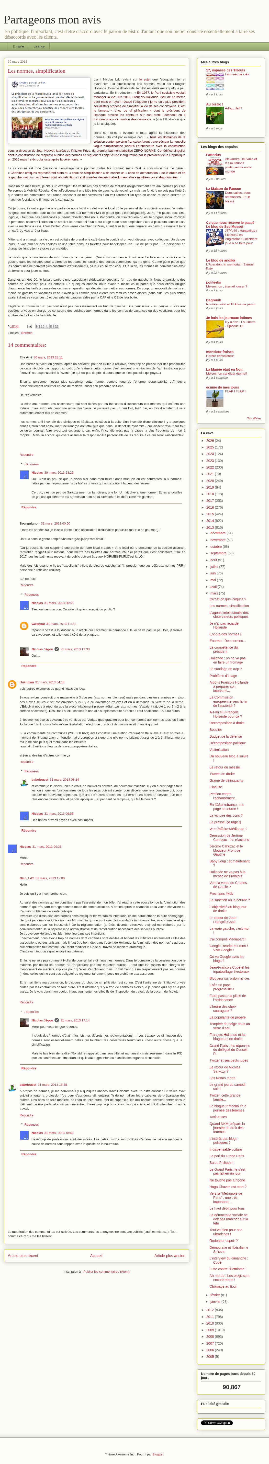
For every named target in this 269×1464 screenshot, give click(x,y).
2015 (210, 514)
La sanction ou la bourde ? (230, 900)
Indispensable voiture (226, 1149)
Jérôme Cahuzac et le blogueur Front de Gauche (226, 850)
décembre (218, 533)
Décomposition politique (228, 743)
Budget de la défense (226, 736)
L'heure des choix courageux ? (223, 1009)
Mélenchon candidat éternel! (226, 373)
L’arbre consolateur (220, 356)
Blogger (158, 1454)
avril (214, 587)
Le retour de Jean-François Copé (223, 920)
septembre (218, 553)
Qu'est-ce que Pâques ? (228, 599)
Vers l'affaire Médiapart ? (228, 829)
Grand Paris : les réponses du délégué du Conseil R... (230, 1050)
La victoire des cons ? (226, 815)
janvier (215, 1302)
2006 (210, 1350)
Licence (39, 46)
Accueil (96, 1256)
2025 (210, 447)
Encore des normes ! (225, 634)
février (215, 1295)
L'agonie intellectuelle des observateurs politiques (229, 615)
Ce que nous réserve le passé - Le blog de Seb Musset (231, 225)
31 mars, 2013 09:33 (46, 846)
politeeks (213, 282)
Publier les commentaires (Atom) (106, 1271)
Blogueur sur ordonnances (230, 978)
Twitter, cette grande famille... (225, 1097)
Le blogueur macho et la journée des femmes (228, 1108)
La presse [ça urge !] (225, 822)
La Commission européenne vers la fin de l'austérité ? (228, 701)
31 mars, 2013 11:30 (75, 649)
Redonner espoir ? (224, 1241)
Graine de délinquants (226, 780)
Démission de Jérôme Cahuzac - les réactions (229, 838)
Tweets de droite (222, 774)
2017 (210, 501)
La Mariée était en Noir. (225, 369)
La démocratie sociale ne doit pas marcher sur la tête (229, 1219)
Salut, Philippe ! (221, 1163)
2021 (210, 474)
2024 (210, 454)
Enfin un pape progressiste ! (222, 987)
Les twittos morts (222, 1078)
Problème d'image (223, 676)
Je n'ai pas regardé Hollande (224, 625)
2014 (210, 521)
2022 (210, 467)
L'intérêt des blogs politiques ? (223, 1141)
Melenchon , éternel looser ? (226, 286)
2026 (210, 441)
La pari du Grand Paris (227, 1156)
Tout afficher (254, 418)
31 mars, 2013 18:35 (52, 1085)
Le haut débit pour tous (227, 1208)
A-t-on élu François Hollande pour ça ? (226, 714)
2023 (210, 461)
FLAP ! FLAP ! (235, 391)
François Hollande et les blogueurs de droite (228, 1037)
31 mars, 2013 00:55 (58, 603)
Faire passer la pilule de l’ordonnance (228, 998)
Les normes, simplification (229, 606)
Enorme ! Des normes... (228, 641)
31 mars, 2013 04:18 (50, 682)
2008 (210, 1336)
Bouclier (216, 730)
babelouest (40, 779)
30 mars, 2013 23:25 (58, 472)
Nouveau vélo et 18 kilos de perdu (230, 304)
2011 (210, 1317)
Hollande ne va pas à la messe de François (227, 874)
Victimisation (219, 750)
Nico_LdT (27, 878)
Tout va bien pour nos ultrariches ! (226, 1232)
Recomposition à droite (227, 723)
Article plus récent (23, 1256)
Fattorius (213, 155)
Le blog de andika (220, 260)
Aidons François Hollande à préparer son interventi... (229, 686)
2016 (210, 507)
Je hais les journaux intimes (229, 318)
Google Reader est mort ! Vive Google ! (229, 948)
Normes (27, 333)
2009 (210, 1330)
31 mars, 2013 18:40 (58, 1133)
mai (213, 580)
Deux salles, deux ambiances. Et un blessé (238, 197)
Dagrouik (213, 300)
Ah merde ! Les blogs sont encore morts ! (229, 1278)
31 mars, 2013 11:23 (60, 624)
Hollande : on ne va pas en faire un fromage (228, 660)
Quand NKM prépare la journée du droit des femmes (227, 1128)
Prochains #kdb (221, 893)
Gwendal (38, 624)
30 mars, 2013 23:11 (48, 357)
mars (214, 593)
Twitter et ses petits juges (229, 1060)
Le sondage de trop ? (226, 669)
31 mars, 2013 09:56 (58, 813)
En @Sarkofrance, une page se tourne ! (227, 807)
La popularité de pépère (228, 1017)
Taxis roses (218, 1117)
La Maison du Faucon (223, 189)
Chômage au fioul (223, 1286)
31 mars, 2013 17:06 (50, 878)
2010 (210, 1323)
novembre (218, 540)
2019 (210, 487)
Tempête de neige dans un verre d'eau (230, 1026)
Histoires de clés (237, 74)
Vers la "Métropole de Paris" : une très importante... (226, 1197)
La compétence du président (224, 649)
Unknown (27, 682)
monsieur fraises (220, 352)
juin (213, 573)
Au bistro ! (214, 104)
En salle (18, 46)
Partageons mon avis (52, 19)
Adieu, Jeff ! (233, 108)
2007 (210, 1343)
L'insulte (216, 787)
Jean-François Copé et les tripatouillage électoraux (229, 969)
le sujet (144, 79)
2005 (210, 1357)
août (214, 560)
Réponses (31, 464)
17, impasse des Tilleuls (225, 70)
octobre (216, 547)
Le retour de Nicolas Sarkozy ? (225, 1069)
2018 (210, 494)
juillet (214, 567)
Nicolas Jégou (42, 649)
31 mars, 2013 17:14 (75, 1020)
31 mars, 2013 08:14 (64, 779)
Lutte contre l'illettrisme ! (228, 1269)
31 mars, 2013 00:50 (55, 523)
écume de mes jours (222, 387)
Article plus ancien (169, 1256)
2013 (210, 527)
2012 (210, 1310)
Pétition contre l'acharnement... (223, 796)
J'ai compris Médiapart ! (228, 939)
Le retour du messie (225, 767)
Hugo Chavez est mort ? (228, 1187)
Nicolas (37, 472)
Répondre (27, 455)
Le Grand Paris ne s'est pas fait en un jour (227, 1171)
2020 (210, 481)
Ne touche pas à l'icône (227, 1180)
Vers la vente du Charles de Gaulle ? (228, 885)
